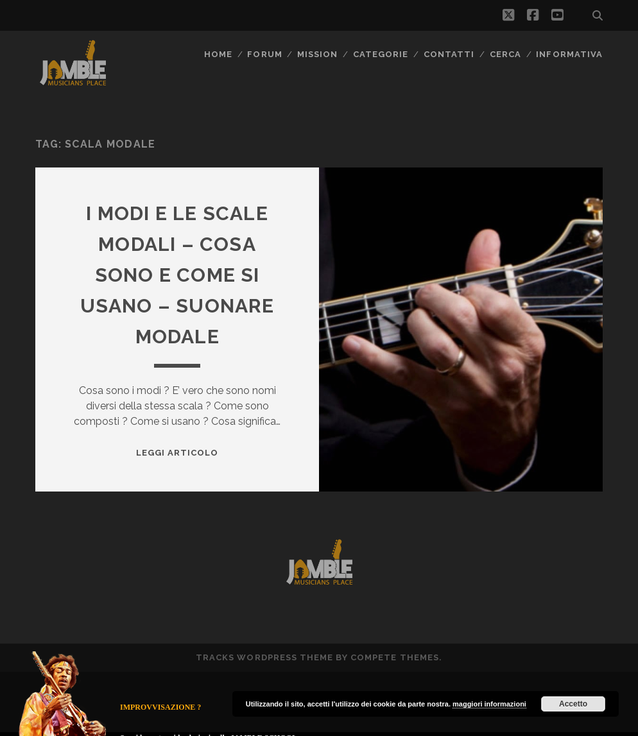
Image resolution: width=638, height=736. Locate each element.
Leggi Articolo (177, 453)
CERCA (505, 54)
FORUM (264, 54)
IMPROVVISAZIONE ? (160, 707)
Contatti (449, 54)
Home (218, 54)
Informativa (569, 54)
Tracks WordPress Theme (264, 657)
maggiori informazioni (489, 704)
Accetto (573, 703)
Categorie (380, 54)
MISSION (317, 54)
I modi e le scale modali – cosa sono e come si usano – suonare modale (177, 275)
